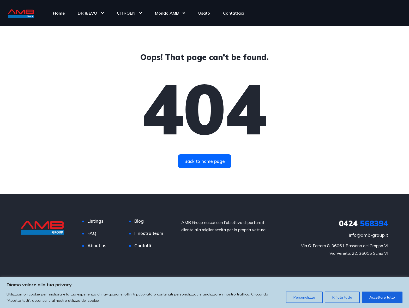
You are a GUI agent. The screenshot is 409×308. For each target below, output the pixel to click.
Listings (95, 221)
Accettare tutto (382, 297)
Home (59, 13)
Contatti (142, 245)
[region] (204, 292)
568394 (363, 223)
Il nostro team (148, 233)
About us (96, 245)
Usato (204, 13)
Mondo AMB (167, 13)
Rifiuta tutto (342, 297)
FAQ (91, 233)
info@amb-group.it (368, 235)
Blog (139, 221)
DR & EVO (87, 13)
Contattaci (233, 13)
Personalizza (304, 297)
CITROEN (126, 13)
